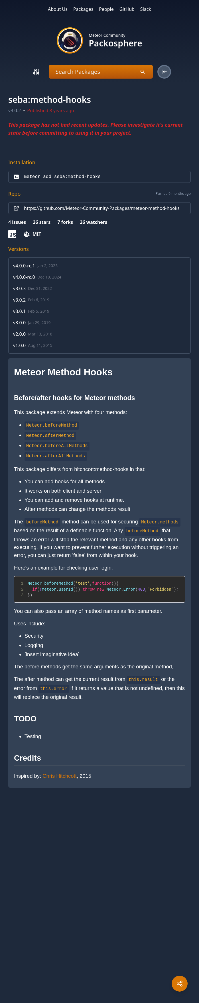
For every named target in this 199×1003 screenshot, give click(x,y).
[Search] (36, 72)
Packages (83, 9)
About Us (58, 9)
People (106, 9)
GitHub (127, 9)
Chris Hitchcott (59, 776)
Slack (145, 9)
